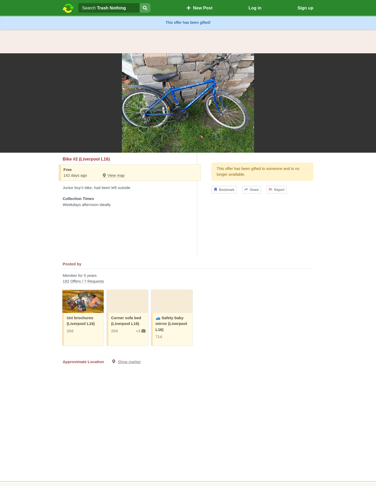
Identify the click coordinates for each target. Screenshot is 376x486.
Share (251, 190)
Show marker (129, 361)
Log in (255, 7)
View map (113, 175)
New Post (199, 7)
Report (276, 190)
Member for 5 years (188, 278)
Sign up (305, 7)
